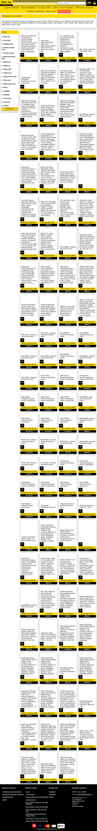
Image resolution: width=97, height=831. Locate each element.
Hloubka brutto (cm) (8, 48)
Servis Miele (30, 802)
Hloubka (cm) (8, 44)
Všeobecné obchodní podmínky (13, 794)
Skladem (7, 95)
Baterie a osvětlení (35, 11)
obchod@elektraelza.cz (85, 794)
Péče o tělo (51, 11)
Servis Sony (30, 818)
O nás (28, 792)
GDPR (4, 800)
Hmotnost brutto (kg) (8, 57)
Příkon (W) (7, 69)
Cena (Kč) (7, 40)
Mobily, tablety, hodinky (63, 8)
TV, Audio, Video (44, 8)
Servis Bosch (30, 807)
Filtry (5, 32)
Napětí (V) (7, 62)
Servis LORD (30, 821)
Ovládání (7, 91)
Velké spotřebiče (11, 8)
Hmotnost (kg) (9, 53)
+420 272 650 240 (41, 818)
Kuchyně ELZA (31, 800)
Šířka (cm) (7, 80)
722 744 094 (82, 792)
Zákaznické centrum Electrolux (36, 814)
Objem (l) (7, 66)
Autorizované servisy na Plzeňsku (37, 797)
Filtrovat (10, 109)
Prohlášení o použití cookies (11, 792)
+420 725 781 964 (41, 821)
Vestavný (7, 102)
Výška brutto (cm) (10, 76)
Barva (6, 87)
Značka (6, 105)
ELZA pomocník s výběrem (13, 16)
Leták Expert (64, 11)
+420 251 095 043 (41, 807)
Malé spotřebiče (28, 8)
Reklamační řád (7, 797)
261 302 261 (30, 816)
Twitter (51, 797)
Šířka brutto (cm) (10, 84)
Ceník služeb (30, 794)
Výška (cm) (8, 73)
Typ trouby (7, 98)
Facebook (52, 792)
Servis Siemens (31, 809)
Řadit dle (7, 37)
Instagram (52, 794)
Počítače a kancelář (84, 8)
